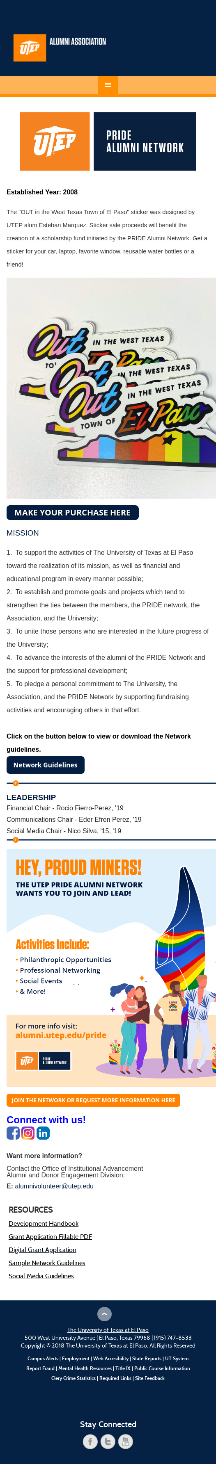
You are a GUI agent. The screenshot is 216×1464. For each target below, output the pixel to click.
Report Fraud (40, 1368)
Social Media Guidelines (41, 1276)
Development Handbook (43, 1224)
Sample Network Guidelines (47, 1263)
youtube (125, 1442)
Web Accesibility (111, 1358)
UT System (176, 1358)
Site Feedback (150, 1378)
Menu (108, 85)
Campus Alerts (43, 1358)
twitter (108, 1442)
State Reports (146, 1358)
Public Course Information (162, 1368)
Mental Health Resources (85, 1368)
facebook (90, 1442)
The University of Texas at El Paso (108, 1330)
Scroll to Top (104, 1314)
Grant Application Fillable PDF (50, 1237)
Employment (76, 1358)
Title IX (123, 1368)
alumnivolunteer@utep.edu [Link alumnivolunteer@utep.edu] (54, 1186)
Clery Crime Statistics (73, 1378)
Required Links (115, 1378)
